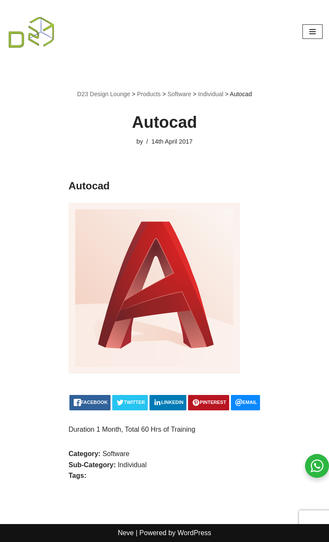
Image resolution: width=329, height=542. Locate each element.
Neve (126, 532)
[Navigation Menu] (312, 31)
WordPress (194, 532)
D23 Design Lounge (103, 94)
